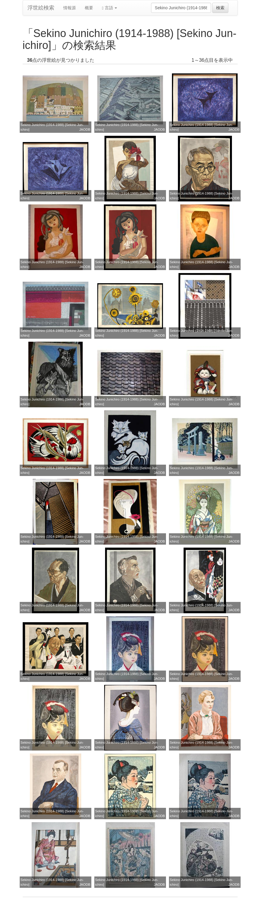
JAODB (84, 129)
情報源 (69, 7)
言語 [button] (109, 7)
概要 (89, 7)
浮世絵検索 (40, 8)
